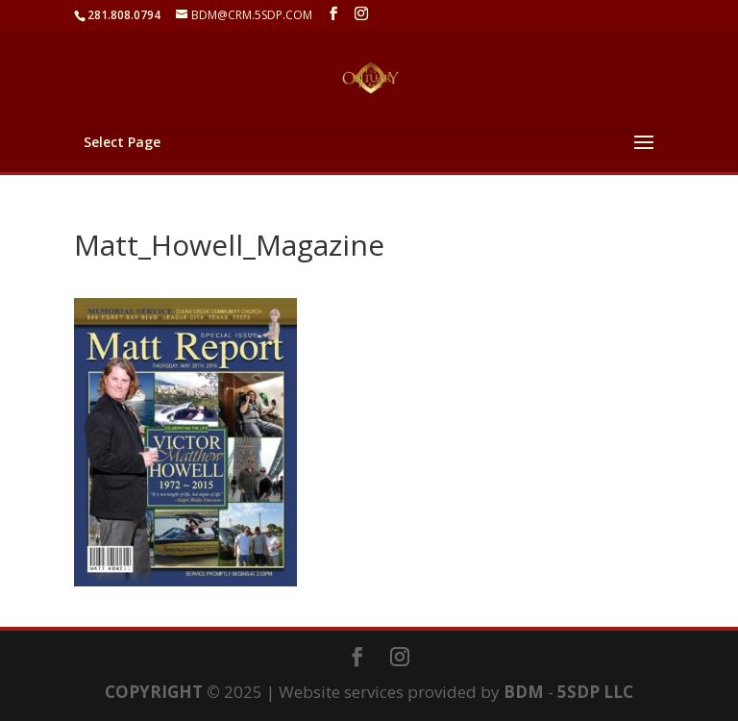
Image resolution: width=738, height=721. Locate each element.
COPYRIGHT (154, 692)
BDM (524, 692)
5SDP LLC (595, 692)
